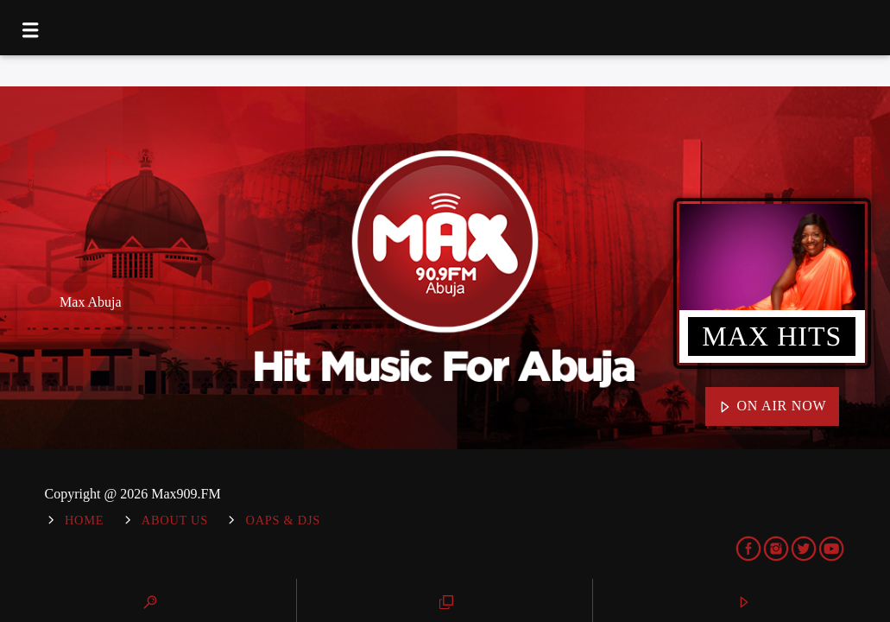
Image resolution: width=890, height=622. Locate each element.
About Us (175, 520)
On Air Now (772, 407)
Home (84, 520)
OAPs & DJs (283, 520)
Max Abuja (91, 302)
